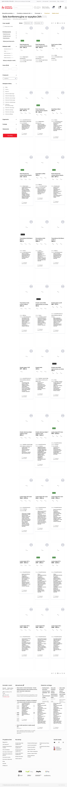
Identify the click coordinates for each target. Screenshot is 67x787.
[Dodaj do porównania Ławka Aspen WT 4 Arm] (38, 596)
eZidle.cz (57, 747)
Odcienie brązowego (9, 95)
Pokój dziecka (6, 38)
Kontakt (62, 1)
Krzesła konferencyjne (32, 743)
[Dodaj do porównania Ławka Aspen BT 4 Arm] (53, 596)
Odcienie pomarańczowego (8, 105)
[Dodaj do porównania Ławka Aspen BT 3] (53, 654)
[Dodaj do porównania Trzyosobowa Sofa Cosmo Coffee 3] (22, 395)
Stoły (5, 51)
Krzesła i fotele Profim (32, 753)
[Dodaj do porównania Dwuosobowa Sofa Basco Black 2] (38, 329)
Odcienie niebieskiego (9, 102)
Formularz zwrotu (6, 757)
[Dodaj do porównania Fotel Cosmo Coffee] (53, 136)
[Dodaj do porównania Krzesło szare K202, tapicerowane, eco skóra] (53, 458)
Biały (5, 87)
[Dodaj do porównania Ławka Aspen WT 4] (22, 654)
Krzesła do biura (7, 48)
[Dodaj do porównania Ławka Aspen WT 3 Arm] (22, 590)
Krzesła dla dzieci (19, 756)
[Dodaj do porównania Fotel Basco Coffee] (38, 265)
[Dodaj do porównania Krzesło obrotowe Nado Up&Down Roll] (22, 530)
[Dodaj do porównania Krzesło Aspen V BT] (22, 202)
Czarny (5, 89)
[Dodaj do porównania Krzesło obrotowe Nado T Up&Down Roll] (38, 528)
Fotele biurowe (6, 34)
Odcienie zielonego (8, 112)
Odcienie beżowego (8, 93)
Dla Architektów (53, 1)
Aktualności (19, 685)
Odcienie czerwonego (9, 98)
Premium (47, 13)
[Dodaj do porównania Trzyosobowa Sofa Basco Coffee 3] (53, 330)
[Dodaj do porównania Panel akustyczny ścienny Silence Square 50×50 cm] (22, 262)
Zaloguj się (5, 765)
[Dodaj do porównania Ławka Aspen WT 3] (22, 719)
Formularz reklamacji (7, 759)
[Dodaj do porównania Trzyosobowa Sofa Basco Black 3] (22, 330)
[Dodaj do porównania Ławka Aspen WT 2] (53, 727)
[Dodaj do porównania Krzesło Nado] (38, 464)
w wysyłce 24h (20, 19)
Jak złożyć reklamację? (7, 751)
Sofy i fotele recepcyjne (33, 751)
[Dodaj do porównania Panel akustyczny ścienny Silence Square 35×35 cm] (38, 198)
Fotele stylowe (18, 758)
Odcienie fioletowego (9, 100)
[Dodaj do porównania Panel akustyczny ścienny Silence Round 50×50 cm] (22, 133)
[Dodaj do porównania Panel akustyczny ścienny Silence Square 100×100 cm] (53, 262)
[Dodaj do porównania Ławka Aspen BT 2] (38, 727)
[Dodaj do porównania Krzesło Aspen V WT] (22, 457)
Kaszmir (6, 91)
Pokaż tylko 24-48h (8, 26)
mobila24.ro (57, 749)
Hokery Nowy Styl (31, 749)
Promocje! (37, 13)
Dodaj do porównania (24, 134)
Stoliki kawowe (7, 53)
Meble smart (55, 13)
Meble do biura (7, 55)
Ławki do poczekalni (32, 745)
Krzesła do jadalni (31, 747)
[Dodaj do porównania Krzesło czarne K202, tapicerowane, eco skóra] (38, 393)
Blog (58, 1)
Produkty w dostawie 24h (24, 13)
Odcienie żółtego (8, 114)
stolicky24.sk (57, 748)
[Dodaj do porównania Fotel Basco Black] (53, 201)
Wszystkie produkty (7, 13)
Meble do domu (7, 57)
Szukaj (10, 135)
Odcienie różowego (8, 107)
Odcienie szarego (8, 109)
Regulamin (39, 1)
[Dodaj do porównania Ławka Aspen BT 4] (38, 654)
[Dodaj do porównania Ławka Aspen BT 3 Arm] (53, 525)
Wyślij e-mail (6, 696)
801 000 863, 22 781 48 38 (7, 1)
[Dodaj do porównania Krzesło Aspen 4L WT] (53, 394)
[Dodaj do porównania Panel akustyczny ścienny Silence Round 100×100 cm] (38, 133)
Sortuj (20, 23)
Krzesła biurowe (7, 36)
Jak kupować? (45, 1)
